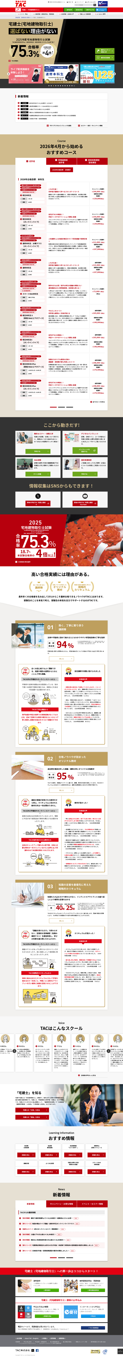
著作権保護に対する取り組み (98, 1342)
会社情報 (19, 1338)
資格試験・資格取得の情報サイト (24, 17)
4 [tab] (55, 85)
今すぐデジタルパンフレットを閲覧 (60, 126)
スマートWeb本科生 (30, 294)
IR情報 (44, 1338)
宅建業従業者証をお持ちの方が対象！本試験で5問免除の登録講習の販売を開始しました (60, 1245)
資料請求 (69, 10)
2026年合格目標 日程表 (60, 170)
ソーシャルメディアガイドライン (27, 1343)
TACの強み (15, 61)
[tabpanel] (26, 73)
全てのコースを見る (99, 402)
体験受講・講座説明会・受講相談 (44, 14)
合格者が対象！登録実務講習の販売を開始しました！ (48, 1250)
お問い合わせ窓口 (91, 2)
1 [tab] (48, 85)
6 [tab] (60, 85)
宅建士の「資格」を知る (31, 1117)
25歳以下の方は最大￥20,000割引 (39, 109)
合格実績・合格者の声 (67, 14)
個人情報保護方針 (54, 1342)
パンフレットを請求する (84, 450)
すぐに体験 (37, 474)
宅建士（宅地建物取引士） (31, 10)
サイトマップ (79, 2)
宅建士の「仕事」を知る (31, 1110)
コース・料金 (24, 14)
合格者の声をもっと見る (88, 1075)
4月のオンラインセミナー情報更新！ (40, 1229)
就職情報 (61, 1338)
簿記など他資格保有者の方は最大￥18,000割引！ (46, 1240)
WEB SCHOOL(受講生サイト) (57, 2)
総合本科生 (27, 195)
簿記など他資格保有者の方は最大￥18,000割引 (43, 112)
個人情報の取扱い (67, 1342)
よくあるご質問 (101, 14)
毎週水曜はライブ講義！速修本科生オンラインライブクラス (48, 1223)
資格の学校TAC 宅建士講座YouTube (83, 503)
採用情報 (53, 1338)
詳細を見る (26, 1155)
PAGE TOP (120, 1351)
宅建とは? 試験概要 (85, 14)
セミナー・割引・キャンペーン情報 (91, 126)
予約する (37, 451)
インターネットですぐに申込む (102, 10)
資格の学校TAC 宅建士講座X (36, 503)
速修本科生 (27, 267)
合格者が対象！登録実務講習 (38, 119)
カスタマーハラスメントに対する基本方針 (50, 1343)
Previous (8, 73)
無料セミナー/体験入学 (103, 51)
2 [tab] (51, 85)
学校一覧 (70, 2)
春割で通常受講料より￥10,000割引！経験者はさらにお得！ (50, 1218)
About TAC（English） (32, 1338)
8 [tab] (65, 85)
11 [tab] (71, 85)
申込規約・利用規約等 (41, 1342)
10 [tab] (69, 85)
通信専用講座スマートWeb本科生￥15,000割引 (43, 106)
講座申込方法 (90, 10)
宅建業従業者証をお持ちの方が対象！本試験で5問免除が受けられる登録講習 (52, 115)
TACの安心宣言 (28, 1342)
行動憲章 (17, 1342)
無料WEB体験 (103, 58)
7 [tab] (62, 85)
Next (114, 73)
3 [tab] (53, 85)
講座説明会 (79, 10)
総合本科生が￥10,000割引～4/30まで (41, 103)
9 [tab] (67, 85)
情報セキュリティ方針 (81, 1342)
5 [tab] (58, 85)
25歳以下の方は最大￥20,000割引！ (42, 1234)
